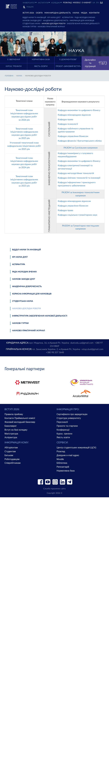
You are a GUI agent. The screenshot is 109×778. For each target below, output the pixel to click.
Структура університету (69, 418)
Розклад (61, 451)
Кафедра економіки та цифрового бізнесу (79, 110)
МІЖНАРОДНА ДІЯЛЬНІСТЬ (57, 13)
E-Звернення (13, 59)
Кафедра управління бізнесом (73, 136)
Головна (9, 76)
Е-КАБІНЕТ (86, 3)
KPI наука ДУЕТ (54, 17)
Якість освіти (40, 66)
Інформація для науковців (82, 21)
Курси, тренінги (14, 66)
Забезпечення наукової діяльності (83, 24)
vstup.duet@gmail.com (92, 349)
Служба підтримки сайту (54, 489)
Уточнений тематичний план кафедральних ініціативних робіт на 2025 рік (24, 146)
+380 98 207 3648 (55, 352)
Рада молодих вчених (85, 17)
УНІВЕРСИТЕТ (30, 3)
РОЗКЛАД (67, 3)
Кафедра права (65, 119)
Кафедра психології (68, 124)
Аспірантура (67, 17)
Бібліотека (62, 463)
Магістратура (11, 433)
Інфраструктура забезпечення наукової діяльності (39, 316)
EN (97, 3)
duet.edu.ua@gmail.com (81, 343)
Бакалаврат (11, 426)
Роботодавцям (12, 459)
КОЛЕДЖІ (56, 3)
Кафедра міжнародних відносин (74, 115)
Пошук (30, 7)
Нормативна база (41, 59)
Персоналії (62, 422)
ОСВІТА (39, 13)
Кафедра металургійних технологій (76, 173)
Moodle (77, 3)
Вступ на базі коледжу (16, 430)
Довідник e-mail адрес (68, 455)
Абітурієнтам (11, 447)
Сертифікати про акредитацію (72, 414)
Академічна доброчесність (55, 21)
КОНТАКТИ (94, 13)
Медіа (84, 13)
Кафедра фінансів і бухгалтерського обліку (80, 141)
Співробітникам (13, 463)
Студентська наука (31, 24)
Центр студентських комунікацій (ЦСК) (76, 447)
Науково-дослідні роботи (53, 24)
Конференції (63, 430)
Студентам (10, 451)
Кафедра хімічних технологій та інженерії (79, 178)
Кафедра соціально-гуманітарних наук (77, 215)
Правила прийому (14, 414)
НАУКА (76, 13)
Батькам (9, 455)
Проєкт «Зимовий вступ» (68, 66)
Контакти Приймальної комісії (20, 418)
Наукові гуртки (29, 27)
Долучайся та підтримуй (96, 63)
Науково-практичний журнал (51, 27)
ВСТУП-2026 (28, 13)
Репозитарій (63, 467)
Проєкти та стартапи (67, 426)
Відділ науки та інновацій (34, 17)
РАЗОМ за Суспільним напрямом (80, 148)
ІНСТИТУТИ (44, 3)
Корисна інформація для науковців (31, 294)
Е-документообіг (68, 59)
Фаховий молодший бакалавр (20, 422)
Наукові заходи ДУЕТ (32, 21)
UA (93, 3)
